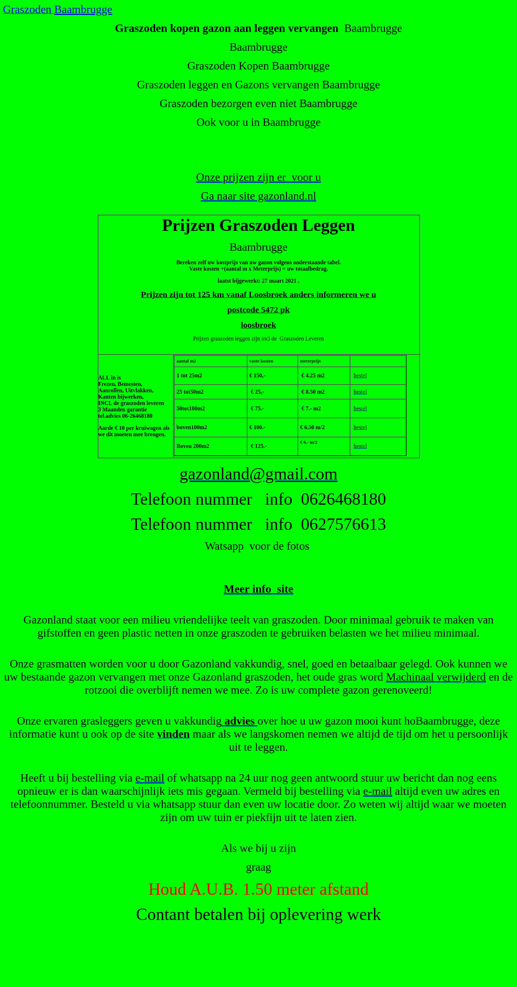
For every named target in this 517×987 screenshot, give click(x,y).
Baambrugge (83, 9)
